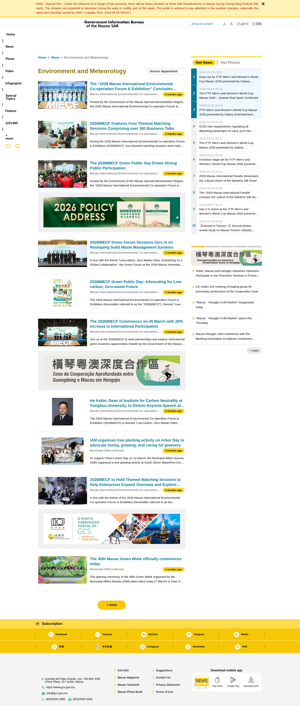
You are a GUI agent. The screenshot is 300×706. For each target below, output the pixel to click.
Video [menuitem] (95, 34)
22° (244, 24)
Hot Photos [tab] (230, 51)
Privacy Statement (168, 673)
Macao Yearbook (128, 673)
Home (42, 45)
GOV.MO (123, 658)
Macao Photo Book (130, 680)
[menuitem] (62, 34)
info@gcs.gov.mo (56, 681)
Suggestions (164, 658)
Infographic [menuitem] (115, 34)
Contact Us (163, 665)
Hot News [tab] (204, 51)
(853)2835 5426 (82, 687)
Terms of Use (164, 680)
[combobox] (166, 60)
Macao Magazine (128, 665)
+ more (254, 338)
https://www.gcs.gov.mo (60, 675)
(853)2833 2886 (55, 687)
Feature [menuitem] (164, 34)
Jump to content (202, 23)
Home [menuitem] (46, 34)
